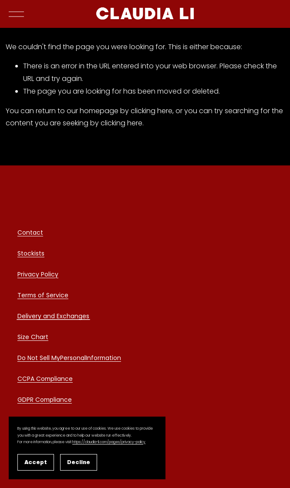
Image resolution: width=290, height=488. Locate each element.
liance (63, 380)
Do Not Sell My (38, 359)
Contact (30, 234)
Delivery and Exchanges (53, 317)
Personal (73, 359)
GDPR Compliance (44, 401)
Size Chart (32, 338)
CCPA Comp (35, 380)
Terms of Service (42, 296)
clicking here (151, 133)
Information (103, 359)
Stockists (30, 255)
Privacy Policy (37, 276)
